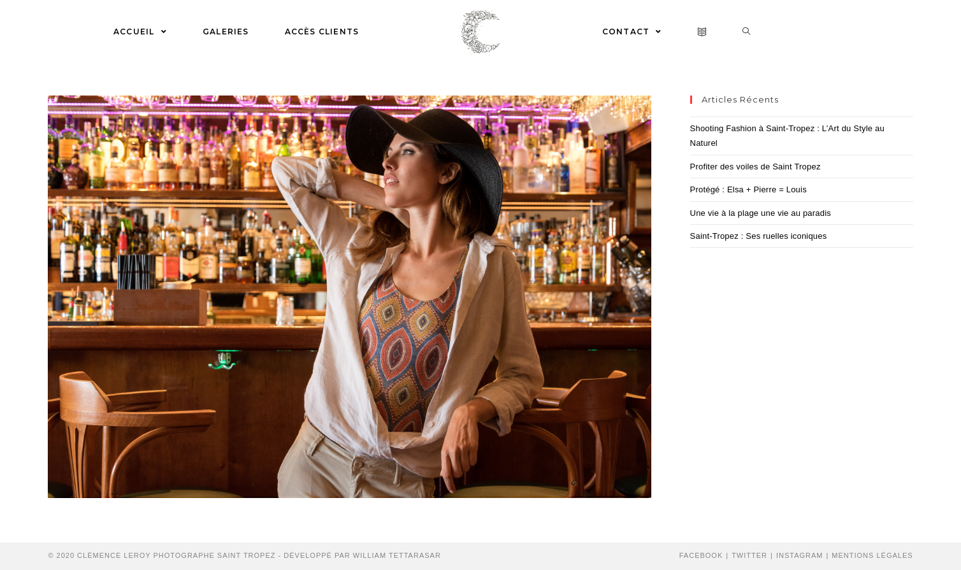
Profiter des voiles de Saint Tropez (755, 166)
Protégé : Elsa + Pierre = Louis (748, 189)
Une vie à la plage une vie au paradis (760, 213)
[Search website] (747, 32)
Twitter (749, 555)
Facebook (701, 555)
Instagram (799, 555)
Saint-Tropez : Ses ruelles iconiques (758, 236)
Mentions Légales (872, 555)
